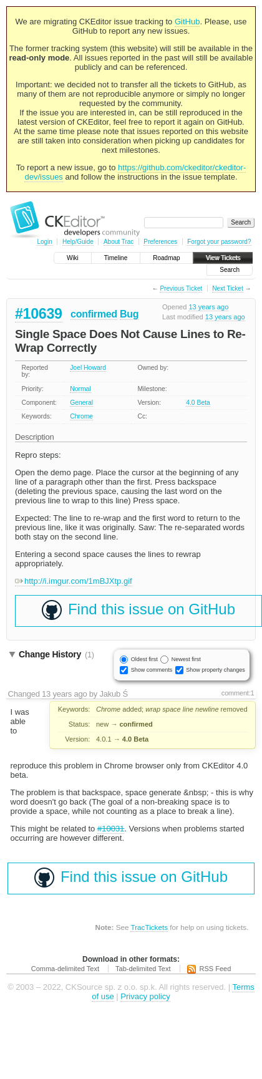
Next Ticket (227, 288)
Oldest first (144, 659)
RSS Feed (215, 968)
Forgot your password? (219, 241)
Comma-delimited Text (65, 968)
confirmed (93, 314)
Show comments (152, 670)
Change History (56, 654)
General (81, 402)
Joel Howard (88, 367)
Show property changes (215, 670)
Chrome (81, 416)
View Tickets (223, 257)
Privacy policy (145, 996)
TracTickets (149, 927)
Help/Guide (78, 241)
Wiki (73, 257)
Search (230, 269)
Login (44, 241)
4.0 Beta (198, 402)
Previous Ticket (181, 288)
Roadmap (166, 257)
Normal (80, 388)
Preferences (160, 241)
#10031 (110, 828)
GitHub (187, 21)
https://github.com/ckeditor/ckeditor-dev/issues (135, 172)
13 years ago (208, 307)
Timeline (115, 257)
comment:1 (238, 693)
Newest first (186, 659)
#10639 (38, 314)
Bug (129, 314)
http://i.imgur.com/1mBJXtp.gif (73, 581)
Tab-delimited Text (142, 968)
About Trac (118, 241)
